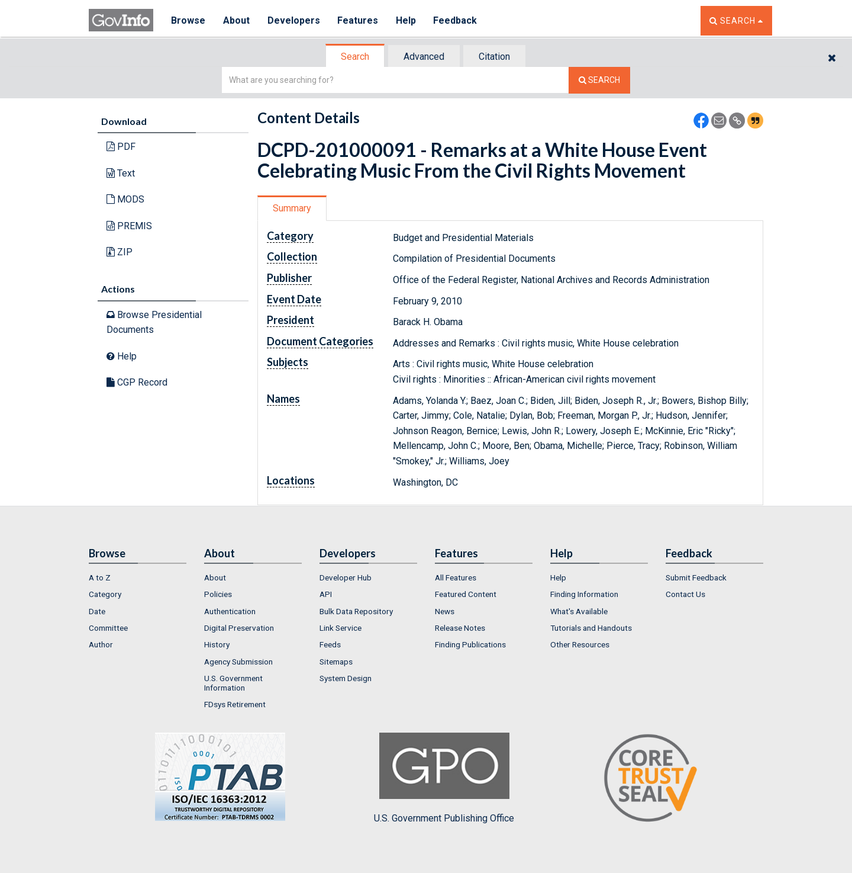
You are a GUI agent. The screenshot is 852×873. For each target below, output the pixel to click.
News (444, 611)
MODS (125, 199)
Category (105, 594)
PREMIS (129, 226)
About (236, 20)
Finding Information (584, 594)
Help (406, 20)
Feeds (330, 644)
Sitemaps (336, 661)
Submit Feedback (696, 577)
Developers (293, 20)
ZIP (119, 252)
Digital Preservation (239, 628)
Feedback (456, 20)
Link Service (341, 628)
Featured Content (465, 594)
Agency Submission (238, 661)
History (217, 644)
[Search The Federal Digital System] (599, 80)
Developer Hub (346, 577)
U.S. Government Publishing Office (444, 778)
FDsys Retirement (235, 704)
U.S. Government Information (233, 682)
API (326, 594)
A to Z (100, 577)
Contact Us (685, 594)
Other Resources (579, 644)
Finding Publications (470, 644)
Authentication (230, 611)
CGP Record (136, 382)
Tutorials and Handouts (591, 628)
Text (120, 173)
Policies (218, 594)
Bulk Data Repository (356, 611)
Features (358, 20)
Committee (108, 628)
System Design (346, 678)
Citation (494, 56)
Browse (188, 20)
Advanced (424, 56)
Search (355, 56)
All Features (455, 577)
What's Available (579, 611)
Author (101, 644)
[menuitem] (137, 577)
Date (97, 611)
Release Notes (460, 628)
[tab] (355, 56)
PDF (120, 146)
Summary (292, 208)
